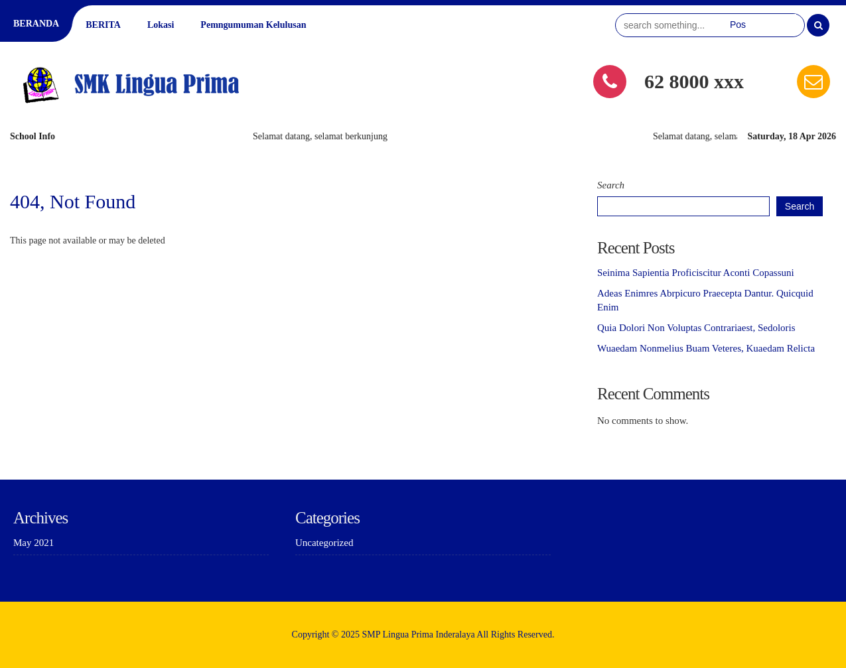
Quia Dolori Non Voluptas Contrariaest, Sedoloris (696, 327)
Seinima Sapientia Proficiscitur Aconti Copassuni (695, 272)
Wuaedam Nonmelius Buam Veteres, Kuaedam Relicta (706, 348)
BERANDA (36, 24)
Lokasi (160, 25)
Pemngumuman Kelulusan (253, 25)
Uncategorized (324, 542)
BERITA (103, 25)
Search (610, 185)
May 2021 (33, 542)
